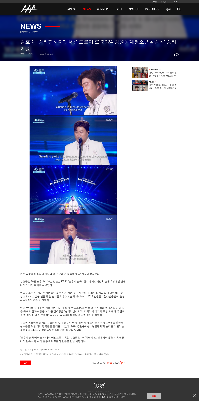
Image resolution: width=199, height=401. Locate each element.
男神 (168, 9)
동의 (153, 396)
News (34, 32)
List (25, 363)
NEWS (87, 9)
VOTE (119, 9)
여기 (104, 397)
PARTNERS (152, 9)
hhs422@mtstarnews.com (46, 349)
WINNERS (103, 9)
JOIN (154, 2)
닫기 (194, 395)
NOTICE (134, 9)
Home (24, 32)
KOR (174, 1)
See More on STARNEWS (109, 363)
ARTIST (72, 9)
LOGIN (164, 2)
